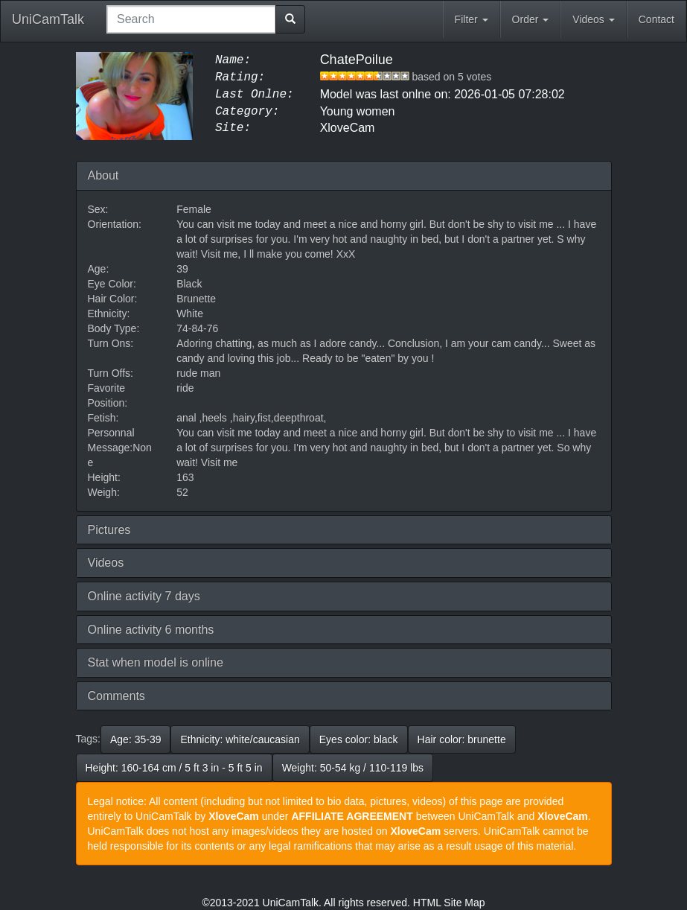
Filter (471, 19)
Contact (656, 19)
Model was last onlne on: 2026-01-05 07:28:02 (442, 94)
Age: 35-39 (136, 739)
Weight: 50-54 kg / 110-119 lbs (353, 768)
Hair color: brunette (462, 739)
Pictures (109, 530)
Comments (116, 696)
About (103, 175)
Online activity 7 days (144, 596)
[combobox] (191, 19)
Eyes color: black (358, 739)
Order (530, 19)
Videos (593, 19)
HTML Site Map (449, 903)
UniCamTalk (48, 19)
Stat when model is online (155, 662)
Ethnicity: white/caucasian (239, 739)
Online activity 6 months (151, 629)
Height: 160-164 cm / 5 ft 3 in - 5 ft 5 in (174, 768)
